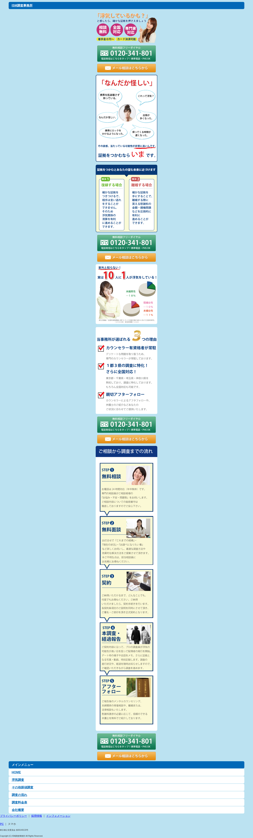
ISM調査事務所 (22, 5)
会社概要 (18, 810)
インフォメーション (58, 815)
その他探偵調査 (22, 787)
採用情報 (36, 815)
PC (2, 823)
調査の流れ (19, 795)
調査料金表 (19, 802)
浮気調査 (18, 779)
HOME (16, 772)
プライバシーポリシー (13, 815)
